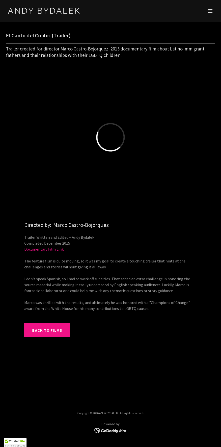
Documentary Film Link (44, 249)
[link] (44, 12)
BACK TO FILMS (47, 330)
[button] (210, 11)
